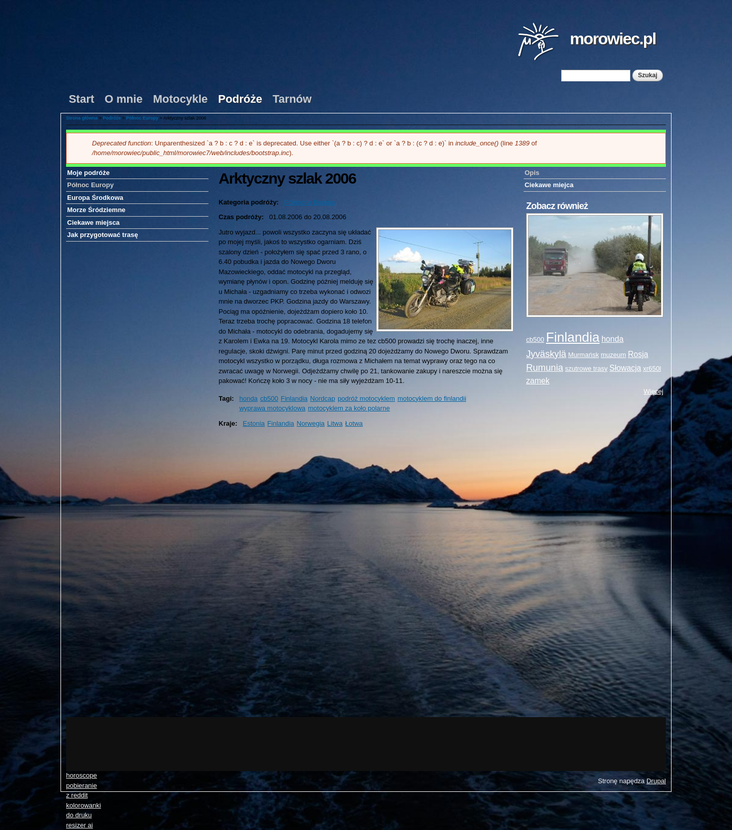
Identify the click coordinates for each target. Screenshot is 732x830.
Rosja (638, 354)
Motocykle (180, 99)
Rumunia (544, 368)
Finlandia (294, 398)
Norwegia (311, 423)
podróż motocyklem (366, 398)
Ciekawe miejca (549, 185)
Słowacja (625, 368)
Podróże (240, 99)
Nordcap (322, 398)
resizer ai (79, 825)
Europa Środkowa (95, 197)
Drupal (656, 781)
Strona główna (82, 118)
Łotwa (354, 423)
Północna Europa (309, 202)
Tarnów (292, 99)
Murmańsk (583, 355)
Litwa (335, 423)
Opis (532, 172)
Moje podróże (88, 172)
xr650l (652, 368)
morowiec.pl (613, 38)
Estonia (253, 423)
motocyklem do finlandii (432, 398)
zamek (538, 380)
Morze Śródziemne (96, 210)
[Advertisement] (595, 556)
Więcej (653, 391)
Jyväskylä (546, 354)
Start (81, 99)
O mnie (124, 99)
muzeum (613, 355)
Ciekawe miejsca (93, 222)
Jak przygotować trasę (102, 235)
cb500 (269, 398)
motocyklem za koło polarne (349, 408)
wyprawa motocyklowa (272, 408)
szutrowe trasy (586, 368)
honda (248, 398)
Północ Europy (142, 118)
